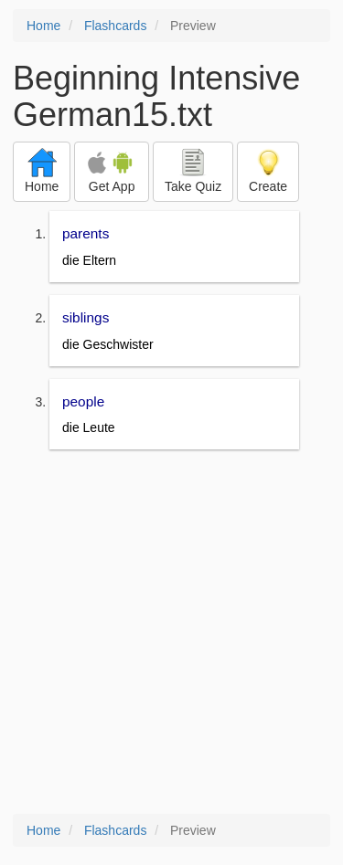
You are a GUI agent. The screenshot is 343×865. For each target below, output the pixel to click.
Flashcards (115, 25)
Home (43, 25)
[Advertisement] (171, 633)
